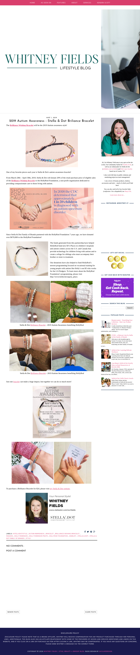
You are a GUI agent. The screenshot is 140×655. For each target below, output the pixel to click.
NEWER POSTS (13, 612)
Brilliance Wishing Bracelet (21, 125)
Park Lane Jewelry (126, 169)
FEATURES (61, 3)
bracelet (16, 381)
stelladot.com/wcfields (110, 169)
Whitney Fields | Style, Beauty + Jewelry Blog (64, 651)
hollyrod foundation (58, 536)
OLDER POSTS (90, 612)
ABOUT (75, 3)
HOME (32, 3)
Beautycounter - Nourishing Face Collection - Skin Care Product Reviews (122, 322)
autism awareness (37, 533)
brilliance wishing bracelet (67, 533)
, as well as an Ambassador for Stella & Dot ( (117, 167)
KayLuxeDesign (105, 651)
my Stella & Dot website (60, 488)
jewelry (73, 536)
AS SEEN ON (46, 3)
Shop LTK (128, 191)
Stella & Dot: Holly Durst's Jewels (122, 378)
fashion (9, 536)
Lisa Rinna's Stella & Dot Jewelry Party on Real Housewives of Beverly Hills (122, 365)
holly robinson (21, 536)
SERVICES (87, 3)
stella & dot (83, 536)
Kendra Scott (127, 165)
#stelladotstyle (20, 533)
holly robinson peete (38, 536)
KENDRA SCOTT (103, 3)
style (28, 538)
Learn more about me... (117, 195)
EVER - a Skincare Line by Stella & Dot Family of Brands (122, 336)
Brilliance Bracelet (38, 325)
